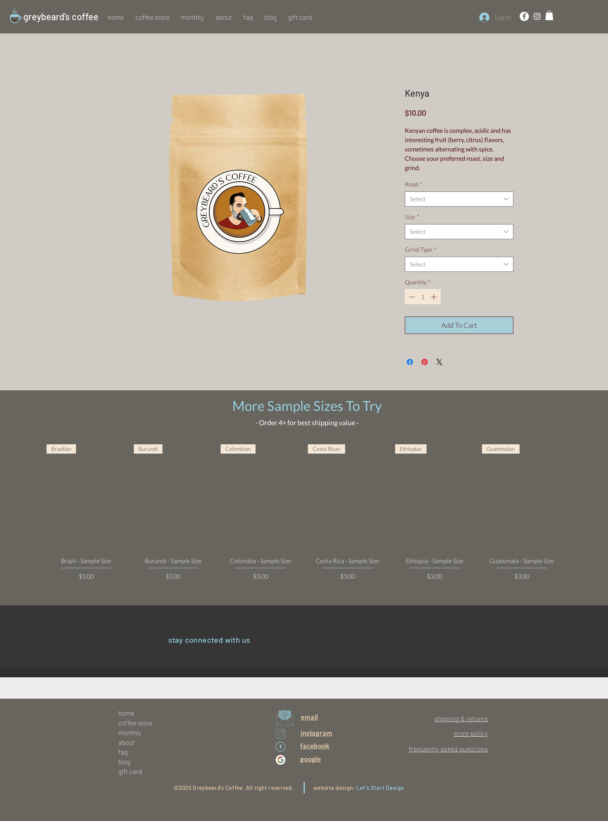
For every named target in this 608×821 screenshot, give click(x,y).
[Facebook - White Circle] (524, 16)
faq (123, 752)
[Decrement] (411, 297)
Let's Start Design (380, 787)
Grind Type (420, 249)
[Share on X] (439, 362)
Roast (413, 184)
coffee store (135, 723)
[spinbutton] (422, 297)
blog (124, 761)
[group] (304, 512)
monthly (129, 732)
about (126, 742)
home (126, 713)
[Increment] (434, 297)
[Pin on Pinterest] (424, 362)
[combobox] (459, 199)
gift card (130, 771)
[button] (152, 17)
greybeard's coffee (60, 16)
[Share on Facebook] (410, 362)
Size (412, 216)
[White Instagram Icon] (537, 16)
